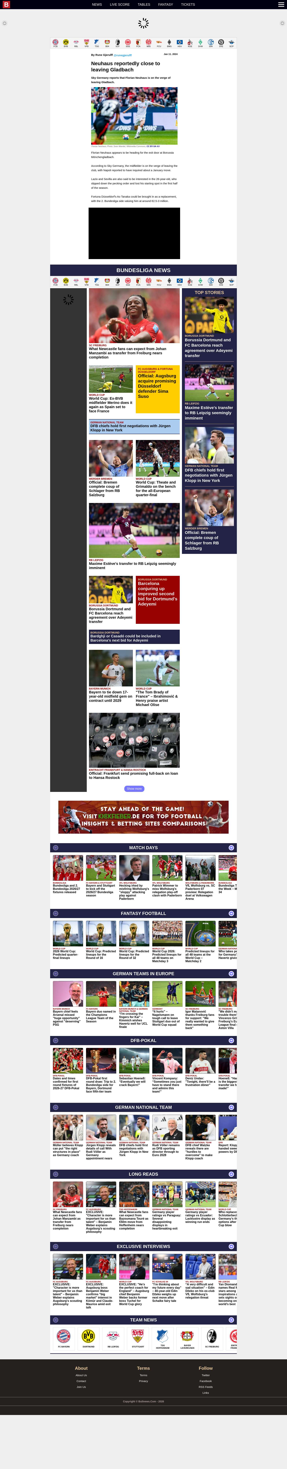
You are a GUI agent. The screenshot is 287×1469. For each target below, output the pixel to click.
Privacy (143, 1435)
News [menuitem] (97, 4)
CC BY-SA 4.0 (153, 200)
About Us (81, 1429)
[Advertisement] (143, 63)
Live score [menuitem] (120, 4)
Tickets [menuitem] (188, 4)
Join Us (81, 1440)
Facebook (206, 1435)
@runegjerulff (123, 109)
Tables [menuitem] (144, 4)
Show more (134, 842)
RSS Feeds (206, 1440)
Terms (143, 1429)
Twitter (206, 1429)
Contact (81, 1435)
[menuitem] (45, 4)
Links (205, 1446)
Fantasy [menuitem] (165, 4)
